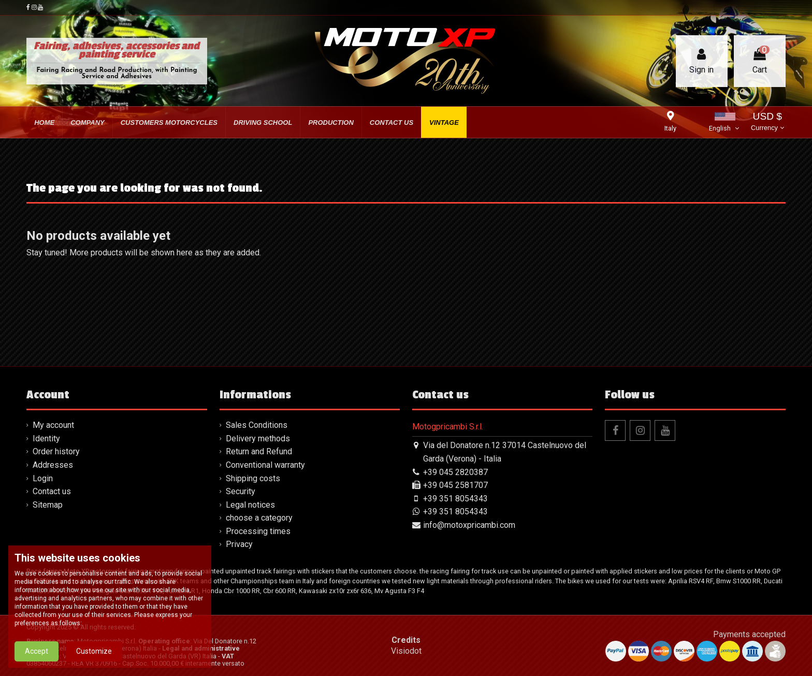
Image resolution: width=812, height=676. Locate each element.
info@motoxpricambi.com (469, 525)
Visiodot (406, 651)
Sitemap (48, 505)
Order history (56, 451)
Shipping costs (253, 478)
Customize (94, 654)
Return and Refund (259, 451)
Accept (36, 654)
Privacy (239, 544)
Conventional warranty (265, 465)
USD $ (767, 122)
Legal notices (250, 505)
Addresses (53, 465)
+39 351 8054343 (455, 499)
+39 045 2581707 (455, 485)
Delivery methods (258, 438)
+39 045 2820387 (455, 472)
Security (240, 491)
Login (43, 478)
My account (53, 425)
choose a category (259, 518)
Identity (46, 438)
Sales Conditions (256, 425)
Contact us (52, 491)
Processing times (258, 531)
